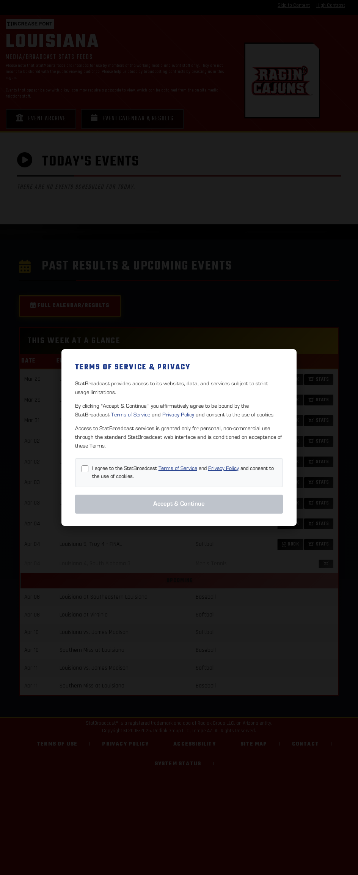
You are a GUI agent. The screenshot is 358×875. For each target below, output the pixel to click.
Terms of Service (130, 415)
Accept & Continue (179, 504)
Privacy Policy (178, 415)
